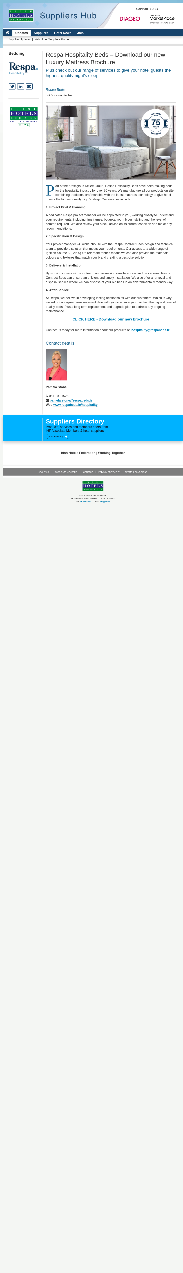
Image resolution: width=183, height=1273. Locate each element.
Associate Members (66, 472)
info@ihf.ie (104, 502)
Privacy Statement (108, 472)
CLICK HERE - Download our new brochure (110, 319)
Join (80, 33)
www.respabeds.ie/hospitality (75, 405)
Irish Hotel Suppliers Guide (52, 39)
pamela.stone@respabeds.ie (71, 400)
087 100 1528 (58, 396)
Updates (21, 33)
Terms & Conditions (136, 472)
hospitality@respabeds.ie (150, 330)
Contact (88, 472)
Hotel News (62, 33)
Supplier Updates (19, 39)
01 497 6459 (85, 502)
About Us (44, 472)
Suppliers (41, 33)
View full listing (57, 436)
